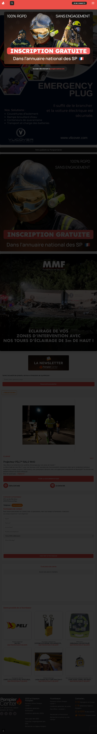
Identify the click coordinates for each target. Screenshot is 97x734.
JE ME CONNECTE (79, 3)
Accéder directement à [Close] (48, 69)
